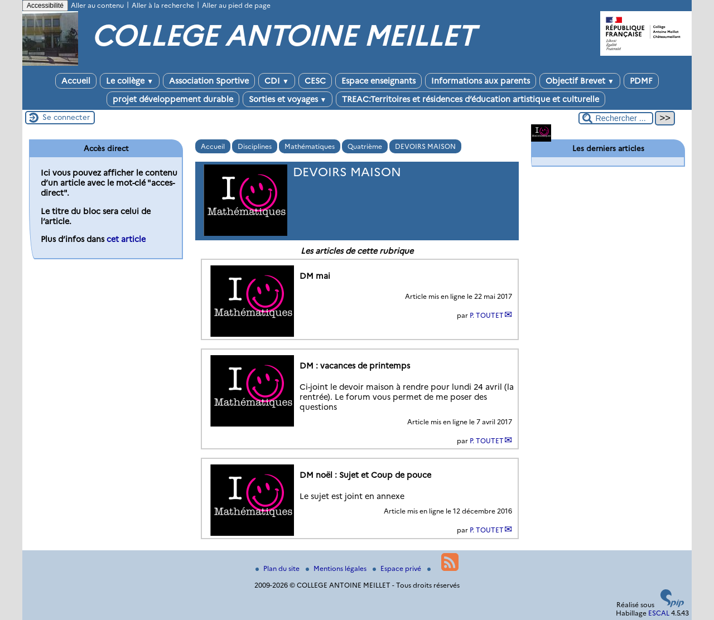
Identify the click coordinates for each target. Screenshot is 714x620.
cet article (126, 239)
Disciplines (255, 146)
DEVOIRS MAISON (425, 146)
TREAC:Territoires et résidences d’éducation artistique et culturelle (470, 99)
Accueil (75, 81)
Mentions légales (337, 568)
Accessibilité (45, 5)
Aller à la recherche (163, 5)
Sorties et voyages (288, 99)
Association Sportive (209, 81)
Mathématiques (309, 146)
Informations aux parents (480, 81)
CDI (276, 81)
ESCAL (658, 613)
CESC (315, 81)
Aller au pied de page (236, 5)
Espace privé (398, 568)
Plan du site (278, 568)
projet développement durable (173, 99)
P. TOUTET (487, 315)
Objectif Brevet (580, 81)
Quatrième (365, 146)
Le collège (129, 81)
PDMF (641, 81)
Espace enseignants (378, 81)
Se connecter (66, 117)
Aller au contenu (97, 5)
